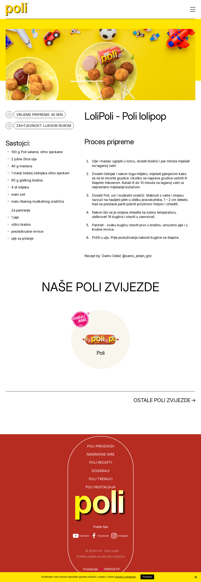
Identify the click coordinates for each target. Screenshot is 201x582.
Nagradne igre (100, 454)
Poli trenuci (100, 479)
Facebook (103, 535)
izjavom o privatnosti (125, 577)
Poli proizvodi (100, 446)
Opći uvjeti (111, 551)
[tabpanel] (100, 339)
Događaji (100, 471)
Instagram (123, 535)
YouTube (84, 535)
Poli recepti (100, 462)
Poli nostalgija (100, 487)
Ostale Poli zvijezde (162, 400)
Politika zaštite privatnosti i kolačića (101, 556)
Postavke (147, 577)
